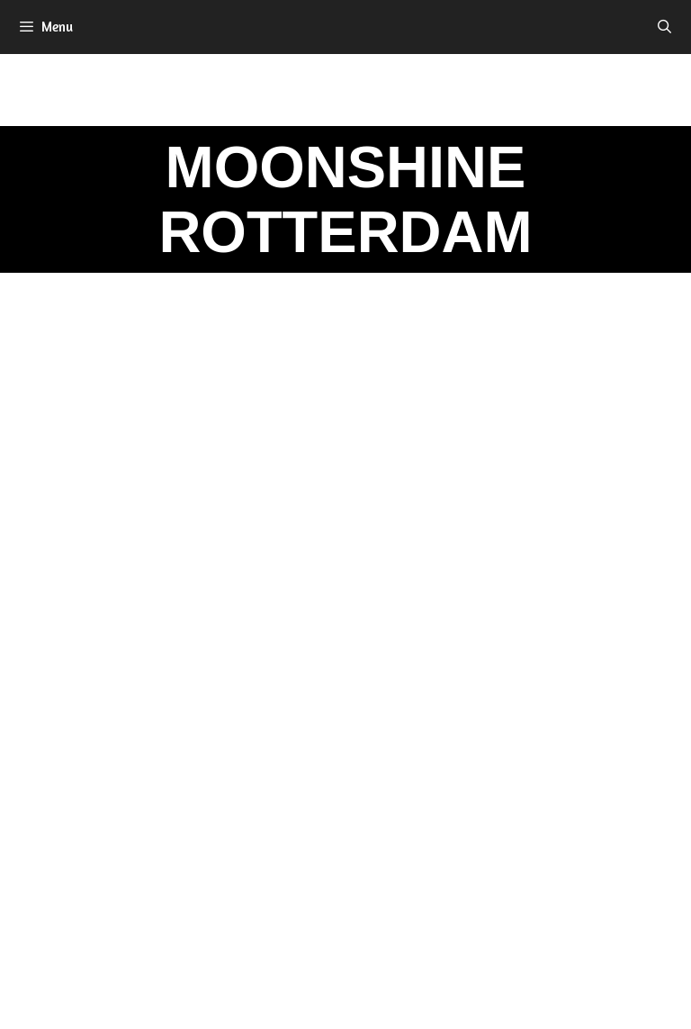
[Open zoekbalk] (664, 27)
